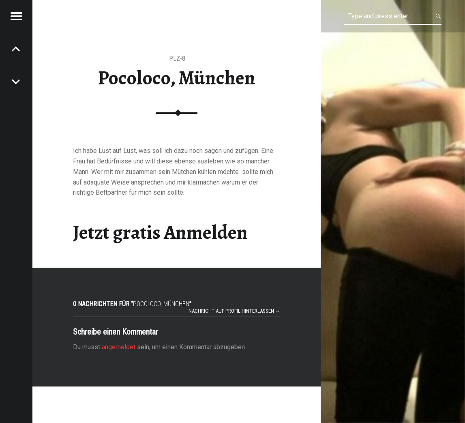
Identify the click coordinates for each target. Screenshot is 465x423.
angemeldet (118, 347)
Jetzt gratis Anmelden (160, 232)
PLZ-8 (177, 58)
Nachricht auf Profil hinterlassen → (235, 311)
